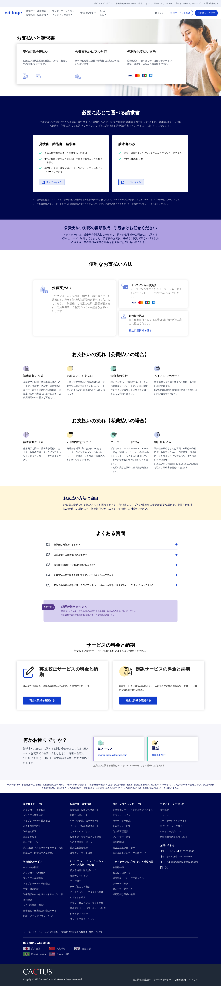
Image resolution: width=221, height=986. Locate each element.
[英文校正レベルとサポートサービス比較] (43, 847)
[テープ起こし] (76, 881)
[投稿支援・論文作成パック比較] (85, 837)
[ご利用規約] (180, 979)
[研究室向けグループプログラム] (128, 878)
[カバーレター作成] (122, 820)
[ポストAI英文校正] (32, 826)
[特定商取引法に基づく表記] (173, 837)
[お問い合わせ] (211, 3)
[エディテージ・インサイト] (173, 820)
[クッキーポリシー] (162, 979)
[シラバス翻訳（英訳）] (34, 905)
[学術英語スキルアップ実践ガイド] (129, 853)
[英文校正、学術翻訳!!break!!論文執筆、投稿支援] (37, 13)
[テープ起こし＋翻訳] (80, 886)
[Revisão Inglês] (34, 954)
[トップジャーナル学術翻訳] (36, 883)
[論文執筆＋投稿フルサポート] (84, 810)
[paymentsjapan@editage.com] (112, 755)
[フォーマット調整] (122, 837)
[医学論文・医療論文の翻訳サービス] (41, 910)
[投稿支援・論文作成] (80, 804)
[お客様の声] (118, 867)
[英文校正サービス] (32, 804)
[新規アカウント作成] (180, 13)
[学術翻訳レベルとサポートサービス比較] (43, 894)
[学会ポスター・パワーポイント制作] (88, 908)
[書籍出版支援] (88, 13)
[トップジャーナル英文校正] (36, 820)
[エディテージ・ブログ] (171, 826)
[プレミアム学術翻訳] (33, 878)
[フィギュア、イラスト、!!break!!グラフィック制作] (64, 13)
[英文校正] (31, 948)
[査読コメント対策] (122, 826)
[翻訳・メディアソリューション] (38, 916)
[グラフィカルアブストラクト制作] (86, 903)
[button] (51, 182)
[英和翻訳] (27, 899)
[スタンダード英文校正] (34, 810)
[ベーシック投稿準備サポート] (84, 826)
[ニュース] (164, 815)
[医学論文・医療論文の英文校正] (38, 853)
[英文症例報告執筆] (79, 847)
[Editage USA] (59, 954)
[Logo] (11, 13)
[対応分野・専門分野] (123, 889)
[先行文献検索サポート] (81, 842)
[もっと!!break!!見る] (103, 13)
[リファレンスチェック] (124, 815)
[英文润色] (57, 948)
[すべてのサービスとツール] (159, 3)
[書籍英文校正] (30, 837)
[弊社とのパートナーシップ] (188, 3)
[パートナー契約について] (172, 831)
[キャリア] (193, 979)
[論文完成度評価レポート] (125, 847)
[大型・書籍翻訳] (31, 889)
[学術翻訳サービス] (32, 861)
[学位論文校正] (30, 831)
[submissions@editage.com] (184, 862)
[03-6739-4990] (185, 856)
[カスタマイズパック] (80, 831)
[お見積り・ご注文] (206, 13)
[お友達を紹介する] (122, 872)
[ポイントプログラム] (103, 3)
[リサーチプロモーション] (82, 919)
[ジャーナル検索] (120, 883)
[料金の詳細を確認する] (42, 701)
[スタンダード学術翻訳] (34, 872)
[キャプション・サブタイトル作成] (86, 892)
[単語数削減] (118, 842)
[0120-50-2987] (158, 755)
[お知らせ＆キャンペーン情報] (129, 3)
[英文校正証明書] (120, 831)
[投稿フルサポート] (79, 815)
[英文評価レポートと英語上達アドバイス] (133, 810)
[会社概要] (164, 810)
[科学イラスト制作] (79, 913)
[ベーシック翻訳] (31, 867)
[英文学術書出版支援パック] (83, 870)
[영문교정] (82, 948)
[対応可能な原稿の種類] (124, 894)
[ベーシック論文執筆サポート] (84, 820)
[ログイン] (159, 13)
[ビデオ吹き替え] (78, 897)
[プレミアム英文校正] (33, 815)
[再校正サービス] (31, 842)
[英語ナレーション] (79, 876)
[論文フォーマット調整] (81, 853)
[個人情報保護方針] (142, 979)
